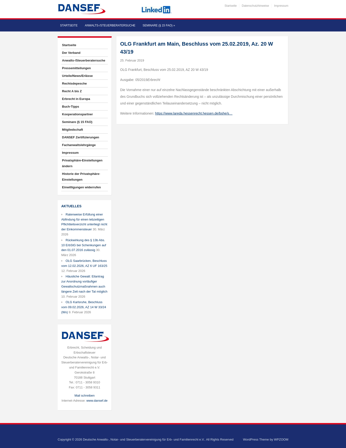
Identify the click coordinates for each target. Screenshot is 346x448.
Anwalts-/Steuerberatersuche (110, 25)
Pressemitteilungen (76, 68)
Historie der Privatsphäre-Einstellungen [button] (81, 176)
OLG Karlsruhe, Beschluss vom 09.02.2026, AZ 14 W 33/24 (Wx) (83, 307)
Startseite (231, 5)
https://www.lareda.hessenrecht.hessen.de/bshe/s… (193, 113)
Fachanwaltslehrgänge (79, 145)
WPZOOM (281, 439)
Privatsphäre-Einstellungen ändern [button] (82, 163)
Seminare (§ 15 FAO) (158, 25)
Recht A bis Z (72, 91)
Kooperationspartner (77, 114)
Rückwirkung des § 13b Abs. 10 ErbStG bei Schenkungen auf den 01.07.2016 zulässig (83, 245)
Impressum (281, 5)
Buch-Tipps (70, 106)
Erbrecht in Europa (76, 99)
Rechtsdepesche (74, 83)
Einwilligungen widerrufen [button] (81, 187)
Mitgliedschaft (72, 129)
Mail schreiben (84, 395)
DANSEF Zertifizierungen (80, 137)
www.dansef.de (96, 400)
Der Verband (71, 53)
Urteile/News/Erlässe (77, 76)
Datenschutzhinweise (255, 5)
